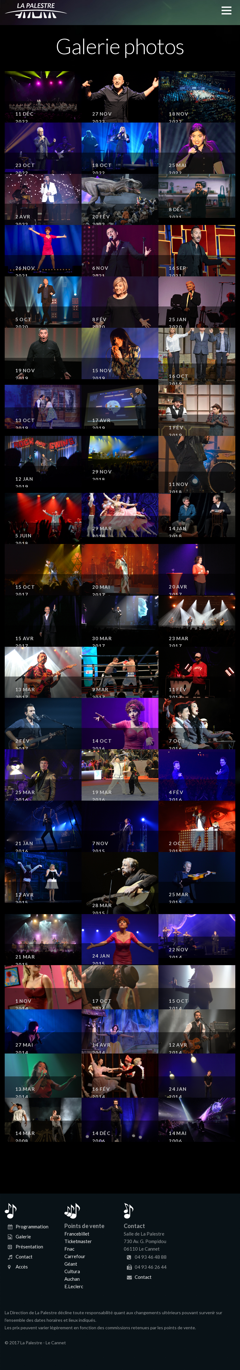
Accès (22, 1266)
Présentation (29, 1246)
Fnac (69, 1249)
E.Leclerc (73, 1286)
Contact (24, 1256)
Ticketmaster (78, 1241)
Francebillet (76, 1234)
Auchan (72, 1279)
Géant (70, 1264)
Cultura (72, 1271)
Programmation (32, 1226)
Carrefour (74, 1256)
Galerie (23, 1236)
